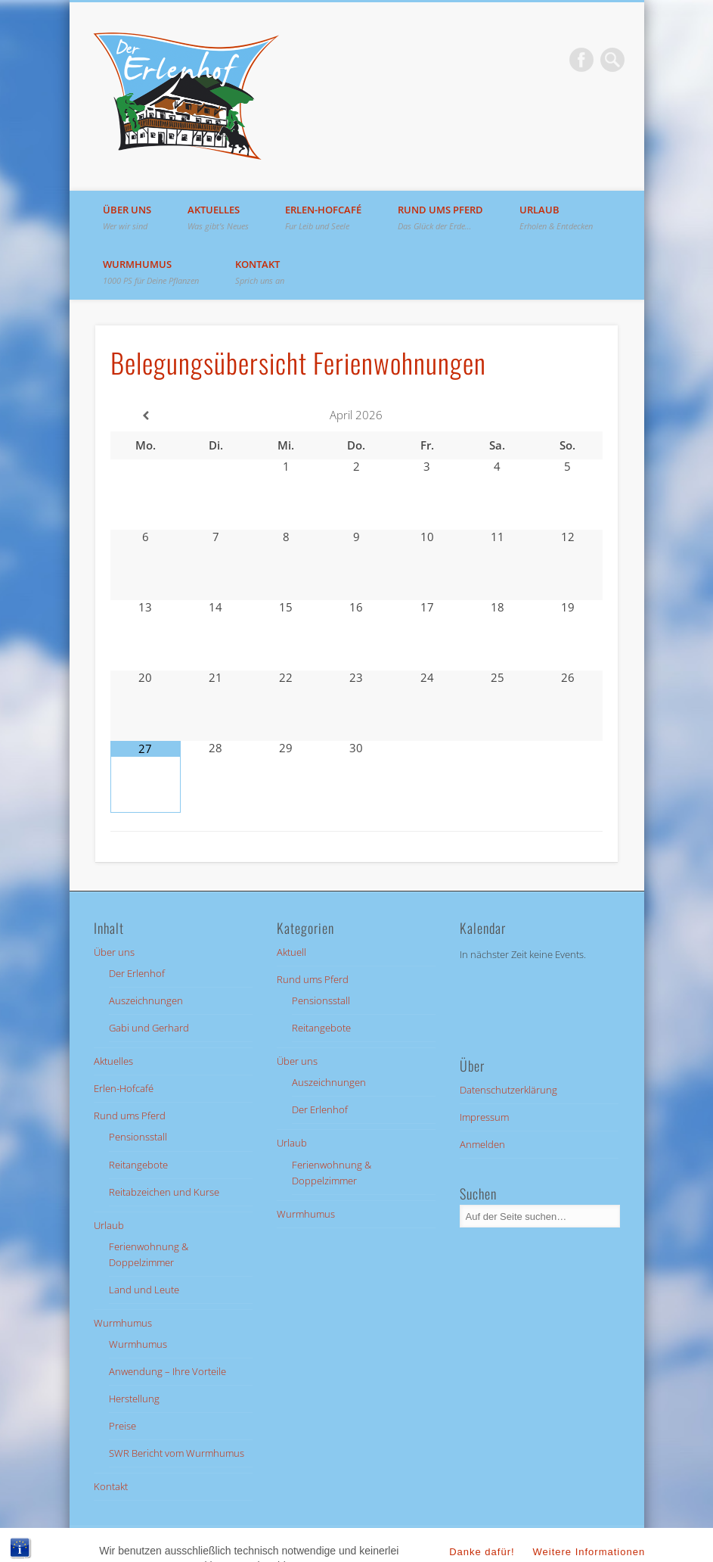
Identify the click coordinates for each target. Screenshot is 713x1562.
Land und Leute (144, 1289)
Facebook (581, 60)
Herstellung (134, 1398)
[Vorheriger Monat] (145, 416)
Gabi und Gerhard (149, 1028)
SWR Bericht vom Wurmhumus (176, 1453)
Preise (122, 1426)
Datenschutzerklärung (508, 1090)
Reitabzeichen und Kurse (164, 1192)
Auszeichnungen (146, 1000)
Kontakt (259, 271)
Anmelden (482, 1144)
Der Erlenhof (137, 973)
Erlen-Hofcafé (323, 217)
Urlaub (556, 217)
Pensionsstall (138, 1136)
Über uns (127, 217)
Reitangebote (138, 1165)
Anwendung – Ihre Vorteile (167, 1371)
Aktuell (291, 952)
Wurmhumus (151, 271)
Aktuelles (218, 217)
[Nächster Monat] (567, 416)
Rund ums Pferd (440, 217)
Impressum (484, 1117)
